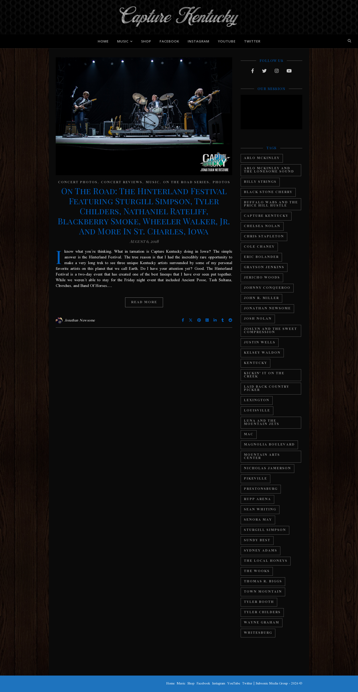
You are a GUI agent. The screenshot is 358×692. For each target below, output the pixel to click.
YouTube (227, 41)
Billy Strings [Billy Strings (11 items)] (260, 182)
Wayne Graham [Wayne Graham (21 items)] (261, 622)
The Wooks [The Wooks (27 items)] (257, 571)
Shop (146, 41)
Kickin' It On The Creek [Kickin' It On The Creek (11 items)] (264, 375)
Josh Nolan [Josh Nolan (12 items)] (258, 319)
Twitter (252, 41)
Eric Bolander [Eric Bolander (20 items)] (261, 257)
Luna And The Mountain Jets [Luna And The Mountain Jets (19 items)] (261, 422)
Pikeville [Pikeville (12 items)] (255, 478)
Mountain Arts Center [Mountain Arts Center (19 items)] (262, 456)
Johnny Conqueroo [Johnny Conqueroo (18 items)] (267, 288)
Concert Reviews (121, 182)
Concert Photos (77, 182)
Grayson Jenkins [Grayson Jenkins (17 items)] (264, 267)
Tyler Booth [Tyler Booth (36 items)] (259, 602)
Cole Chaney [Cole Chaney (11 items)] (259, 247)
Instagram (198, 41)
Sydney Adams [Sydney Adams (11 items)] (260, 550)
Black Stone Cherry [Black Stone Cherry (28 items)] (268, 192)
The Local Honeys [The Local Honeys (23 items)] (265, 561)
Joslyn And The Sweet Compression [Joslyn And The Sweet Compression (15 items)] (270, 331)
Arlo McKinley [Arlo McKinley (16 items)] (262, 158)
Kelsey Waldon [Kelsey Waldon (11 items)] (262, 353)
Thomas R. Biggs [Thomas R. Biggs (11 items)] (263, 581)
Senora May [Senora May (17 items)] (258, 520)
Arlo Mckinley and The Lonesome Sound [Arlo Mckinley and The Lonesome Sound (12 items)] (269, 170)
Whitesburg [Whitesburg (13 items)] (258, 633)
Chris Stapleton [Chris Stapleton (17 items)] (264, 236)
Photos (221, 182)
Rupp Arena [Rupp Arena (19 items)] (257, 499)
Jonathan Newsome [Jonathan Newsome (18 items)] (267, 308)
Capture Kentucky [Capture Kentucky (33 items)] (266, 216)
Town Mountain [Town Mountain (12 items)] (263, 592)
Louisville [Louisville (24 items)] (257, 410)
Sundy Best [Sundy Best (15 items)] (257, 540)
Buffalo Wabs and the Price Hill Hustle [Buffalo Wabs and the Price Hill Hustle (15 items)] (271, 204)
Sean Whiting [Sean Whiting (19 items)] (260, 509)
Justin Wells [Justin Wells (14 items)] (259, 342)
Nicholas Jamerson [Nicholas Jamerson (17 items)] (267, 468)
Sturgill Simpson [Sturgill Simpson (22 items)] (265, 530)
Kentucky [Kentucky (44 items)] (255, 363)
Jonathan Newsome (80, 320)
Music (123, 41)
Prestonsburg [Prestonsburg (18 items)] (261, 489)
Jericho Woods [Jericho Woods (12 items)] (262, 277)
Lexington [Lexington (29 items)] (256, 400)
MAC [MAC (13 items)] (248, 434)
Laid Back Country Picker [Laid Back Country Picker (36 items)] (266, 388)
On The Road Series (186, 182)
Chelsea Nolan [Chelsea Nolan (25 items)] (262, 226)
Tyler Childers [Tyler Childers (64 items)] (262, 612)
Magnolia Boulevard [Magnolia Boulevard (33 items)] (269, 444)
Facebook (169, 41)
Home (103, 41)
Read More (144, 302)
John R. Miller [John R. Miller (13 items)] (261, 298)
